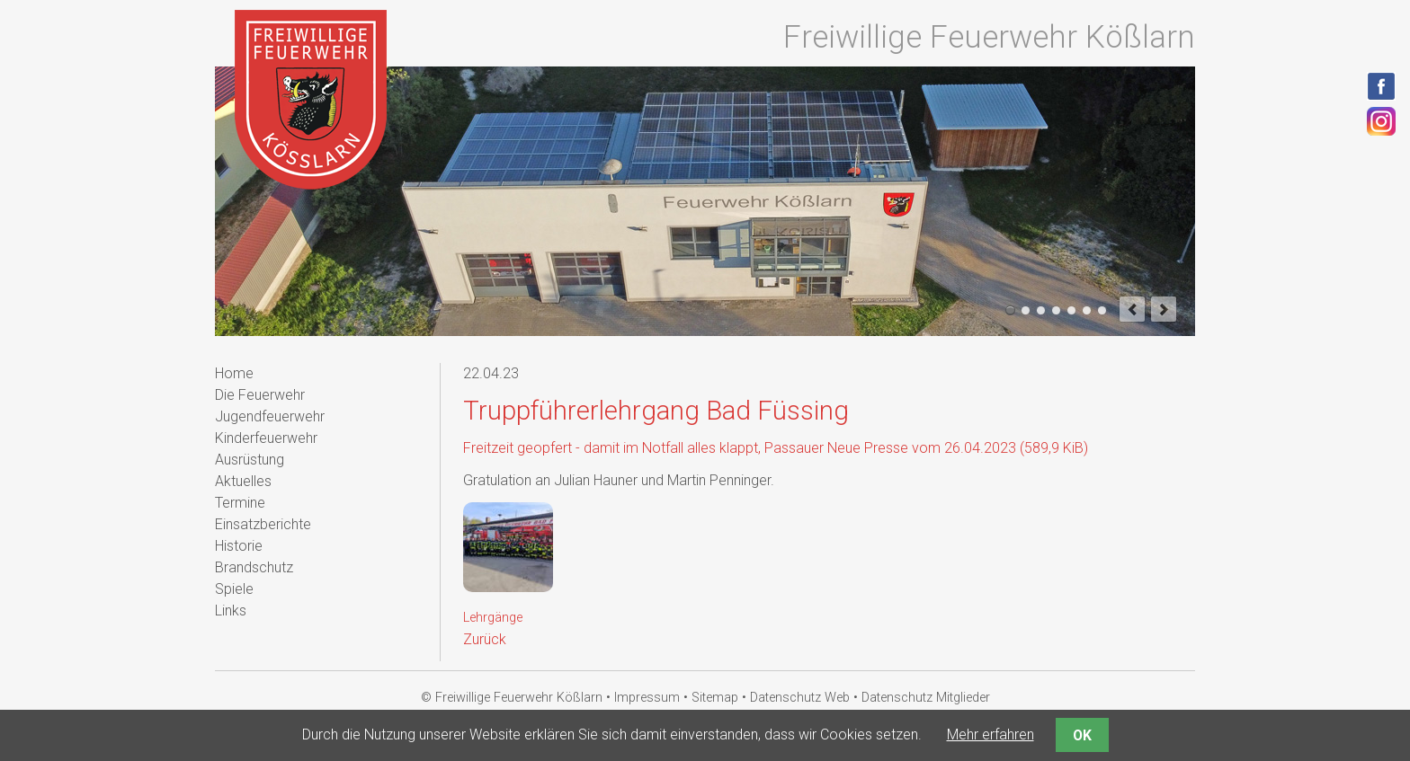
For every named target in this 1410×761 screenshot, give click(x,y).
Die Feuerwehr (260, 394)
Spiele (234, 588)
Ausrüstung (249, 459)
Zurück (484, 639)
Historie (239, 545)
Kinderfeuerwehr (266, 438)
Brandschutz (254, 567)
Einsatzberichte (263, 524)
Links (230, 610)
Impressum (647, 697)
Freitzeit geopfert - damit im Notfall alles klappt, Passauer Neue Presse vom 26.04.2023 (775, 447)
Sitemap (715, 697)
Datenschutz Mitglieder (925, 697)
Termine (240, 502)
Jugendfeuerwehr (270, 416)
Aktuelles (243, 481)
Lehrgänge (492, 617)
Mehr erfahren (990, 734)
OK (1082, 735)
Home (234, 373)
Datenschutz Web (800, 697)
